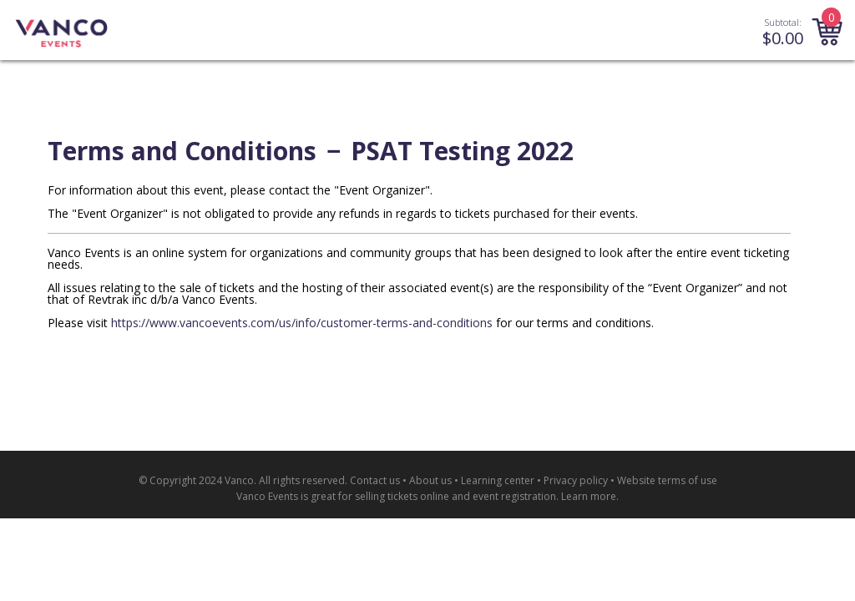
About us (430, 480)
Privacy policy (576, 480)
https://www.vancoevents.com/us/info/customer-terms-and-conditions (302, 323)
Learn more (588, 496)
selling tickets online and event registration (455, 496)
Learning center (497, 480)
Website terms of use (667, 480)
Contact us (375, 480)
